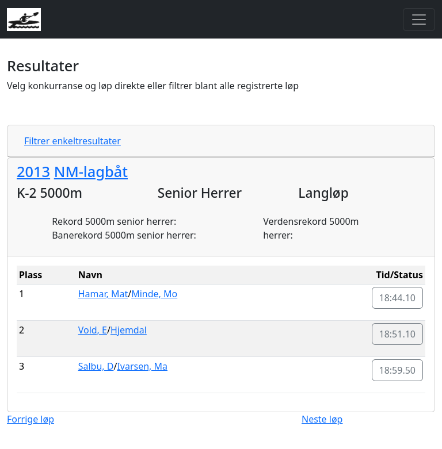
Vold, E (92, 330)
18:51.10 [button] (397, 334)
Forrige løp (30, 419)
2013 (33, 171)
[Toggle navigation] (419, 19)
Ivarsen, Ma (142, 366)
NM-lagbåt (91, 171)
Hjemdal (128, 330)
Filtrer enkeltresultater (72, 141)
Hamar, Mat (103, 293)
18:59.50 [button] (397, 370)
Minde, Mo (154, 293)
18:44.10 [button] (397, 297)
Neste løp (322, 419)
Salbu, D (96, 366)
